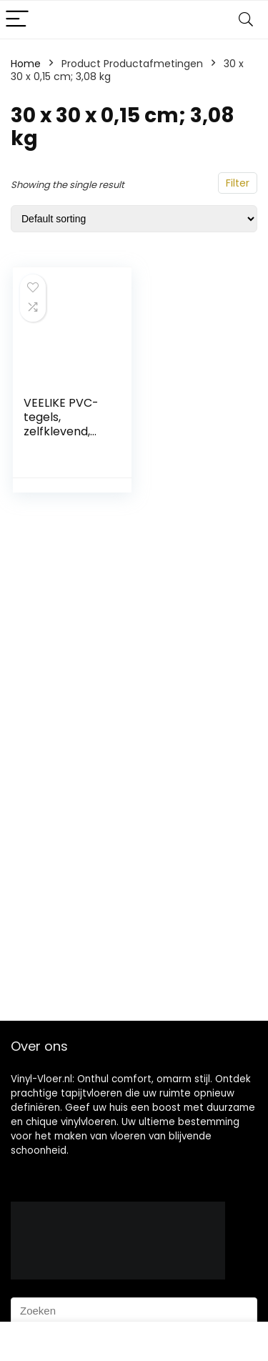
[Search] (246, 20)
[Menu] (17, 20)
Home (26, 63)
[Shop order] (134, 218)
